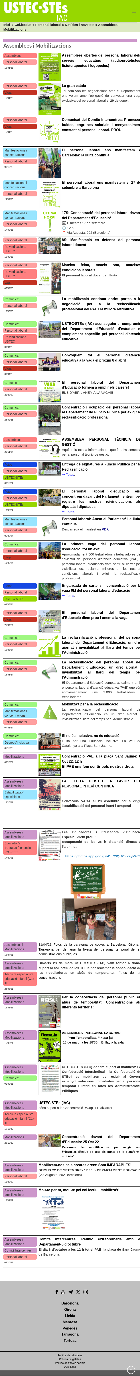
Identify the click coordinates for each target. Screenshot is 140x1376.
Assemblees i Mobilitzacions (14, 784)
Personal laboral (48, 25)
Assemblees (12, 55)
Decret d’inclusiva (16, 742)
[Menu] (134, 11)
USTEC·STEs (14, 477)
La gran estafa (74, 86)
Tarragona (70, 1334)
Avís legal (70, 1366)
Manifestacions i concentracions (15, 153)
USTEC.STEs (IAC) (54, 1103)
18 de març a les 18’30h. (92, 1037)
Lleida (70, 1316)
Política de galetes (70, 1359)
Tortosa (70, 1340)
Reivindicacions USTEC (15, 249)
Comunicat (11, 299)
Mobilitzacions (14, 756)
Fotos (8, 464)
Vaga (8, 92)
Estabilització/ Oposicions (14, 795)
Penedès (70, 1328)
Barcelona (70, 1303)
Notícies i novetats (80, 25)
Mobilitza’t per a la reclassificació (90, 704)
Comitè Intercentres (18, 1250)
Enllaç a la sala (112, 1042)
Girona (70, 1309)
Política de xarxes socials (70, 1363)
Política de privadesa (70, 1355)
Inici (6, 25)
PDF (105, 529)
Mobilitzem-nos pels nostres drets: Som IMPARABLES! (85, 1165)
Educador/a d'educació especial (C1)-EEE (18, 848)
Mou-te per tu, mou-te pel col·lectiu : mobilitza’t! (79, 1190)
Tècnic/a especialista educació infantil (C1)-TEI (19, 978)
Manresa (70, 1322)
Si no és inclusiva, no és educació (91, 736)
